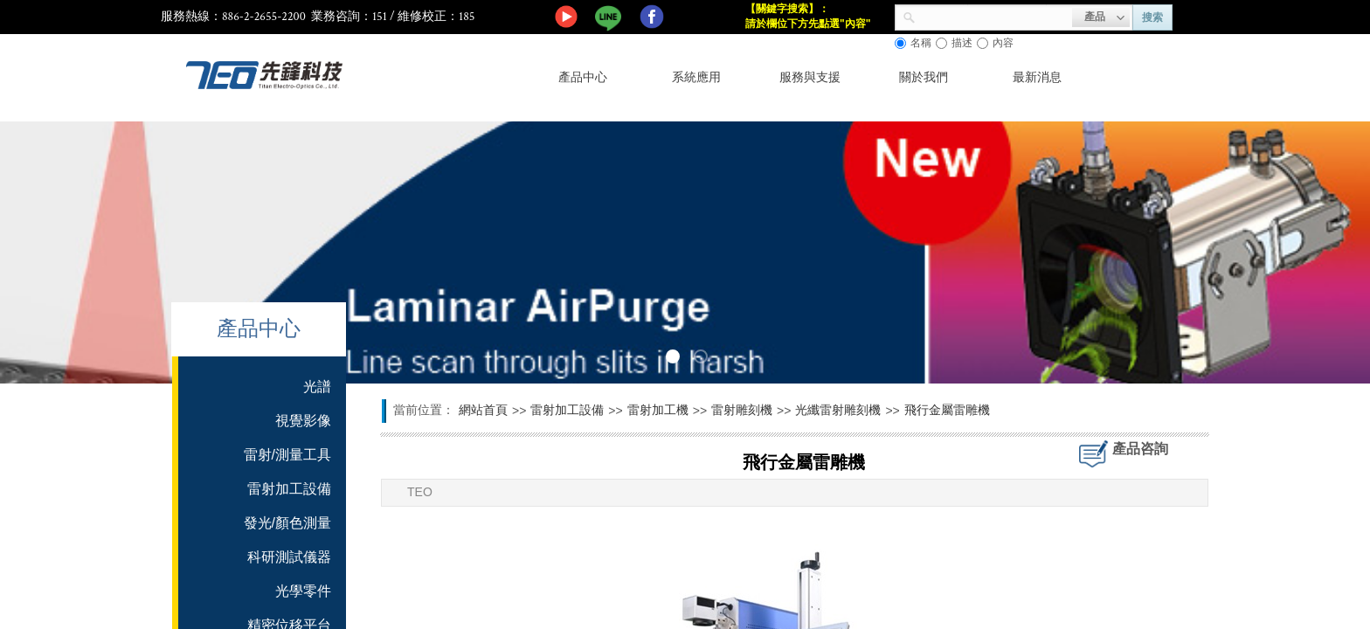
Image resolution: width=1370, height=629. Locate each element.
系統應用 (696, 77)
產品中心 (582, 77)
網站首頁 (483, 410)
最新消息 (1037, 77)
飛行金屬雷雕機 (947, 410)
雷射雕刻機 (741, 410)
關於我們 (923, 77)
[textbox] (994, 15)
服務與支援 (810, 77)
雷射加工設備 (567, 410)
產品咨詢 (1140, 448)
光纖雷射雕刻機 (838, 410)
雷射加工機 (657, 410)
